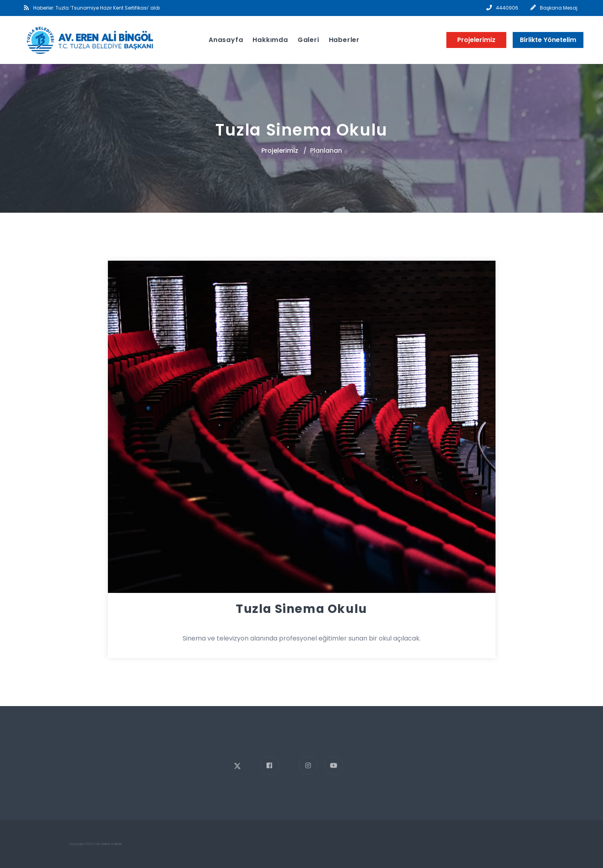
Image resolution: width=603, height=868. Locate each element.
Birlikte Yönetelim (548, 39)
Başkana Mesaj (558, 7)
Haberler (344, 39)
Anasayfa (226, 39)
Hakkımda (270, 39)
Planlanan (326, 150)
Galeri (308, 39)
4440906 (507, 7)
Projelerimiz (476, 39)
